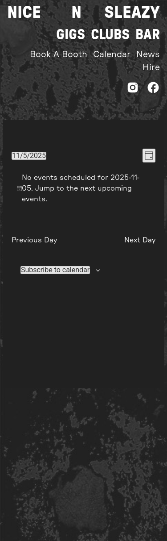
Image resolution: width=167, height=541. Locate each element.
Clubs (110, 35)
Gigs (70, 35)
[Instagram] (132, 90)
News (148, 54)
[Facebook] (153, 90)
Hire (151, 67)
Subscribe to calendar (55, 270)
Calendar (111, 54)
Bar (147, 35)
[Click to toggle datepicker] (29, 156)
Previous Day (34, 240)
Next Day (139, 240)
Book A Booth (58, 54)
